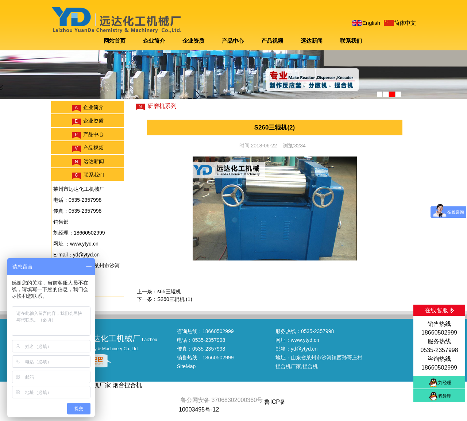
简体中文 (405, 23)
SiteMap (186, 366)
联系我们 (351, 41)
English (371, 23)
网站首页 (115, 41)
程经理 (444, 396)
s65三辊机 (169, 291)
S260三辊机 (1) (174, 299)
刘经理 (444, 382)
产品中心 (233, 41)
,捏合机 (309, 366)
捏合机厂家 (288, 366)
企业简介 (154, 41)
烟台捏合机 (127, 385)
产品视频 (272, 41)
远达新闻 (312, 41)
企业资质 (193, 41)
